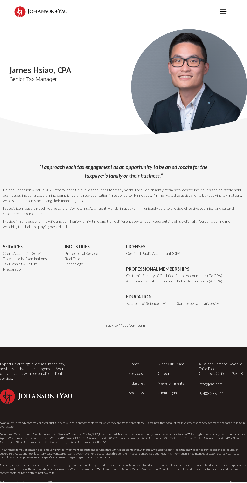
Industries (137, 383)
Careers (164, 373)
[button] (223, 11)
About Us (136, 392)
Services (136, 373)
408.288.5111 (214, 393)
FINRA (87, 434)
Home (134, 363)
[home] (41, 11)
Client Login (167, 392)
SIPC (95, 434)
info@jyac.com (211, 383)
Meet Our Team (171, 363)
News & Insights (171, 383)
